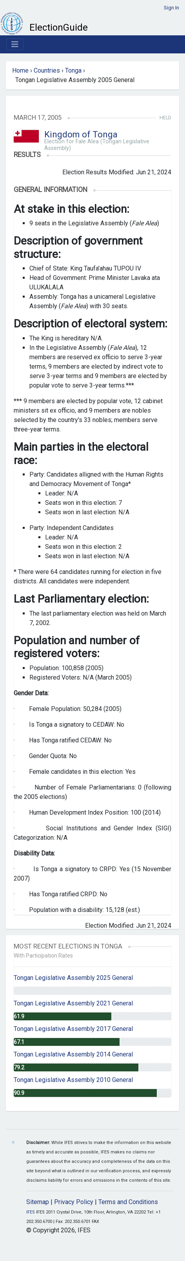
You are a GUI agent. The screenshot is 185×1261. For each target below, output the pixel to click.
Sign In (171, 8)
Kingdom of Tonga (81, 134)
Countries (47, 70)
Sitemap (37, 1202)
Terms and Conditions (128, 1202)
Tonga (73, 70)
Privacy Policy (73, 1202)
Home (20, 70)
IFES (30, 1212)
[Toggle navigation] (15, 44)
